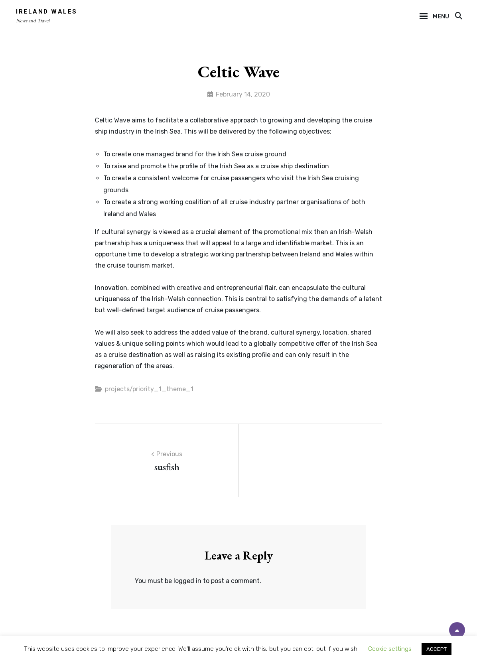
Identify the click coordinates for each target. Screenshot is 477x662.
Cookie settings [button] (390, 648)
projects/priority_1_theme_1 (149, 389)
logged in (187, 581)
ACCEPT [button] (436, 649)
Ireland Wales (46, 11)
